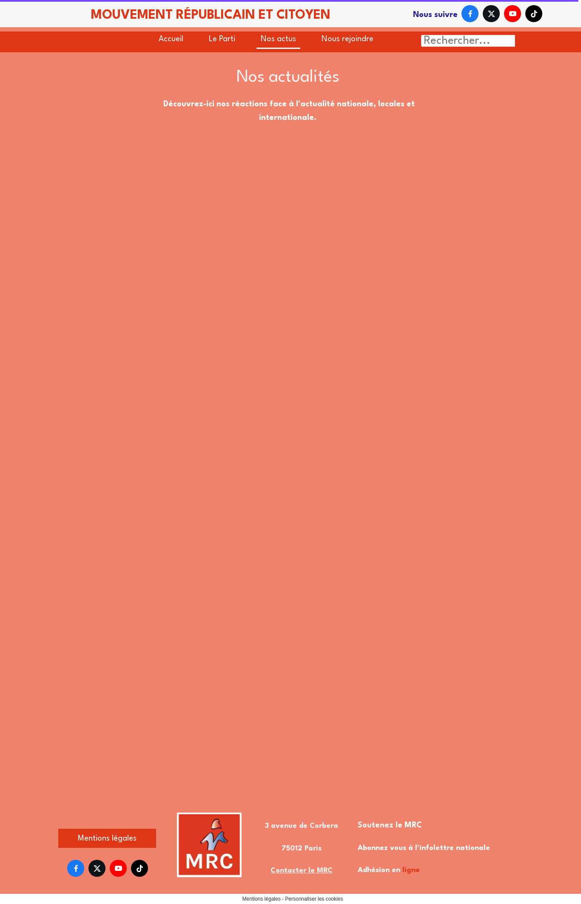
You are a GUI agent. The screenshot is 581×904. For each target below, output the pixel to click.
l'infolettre (434, 848)
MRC (413, 825)
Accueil (171, 39)
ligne (411, 870)
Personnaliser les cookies (314, 899)
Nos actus (278, 39)
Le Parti (222, 39)
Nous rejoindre (347, 39)
